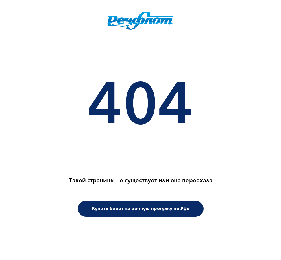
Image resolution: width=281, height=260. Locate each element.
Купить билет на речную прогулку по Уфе (141, 208)
